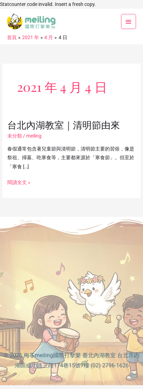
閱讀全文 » (18, 182)
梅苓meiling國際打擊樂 (52, 355)
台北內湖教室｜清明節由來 (63, 124)
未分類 (14, 136)
